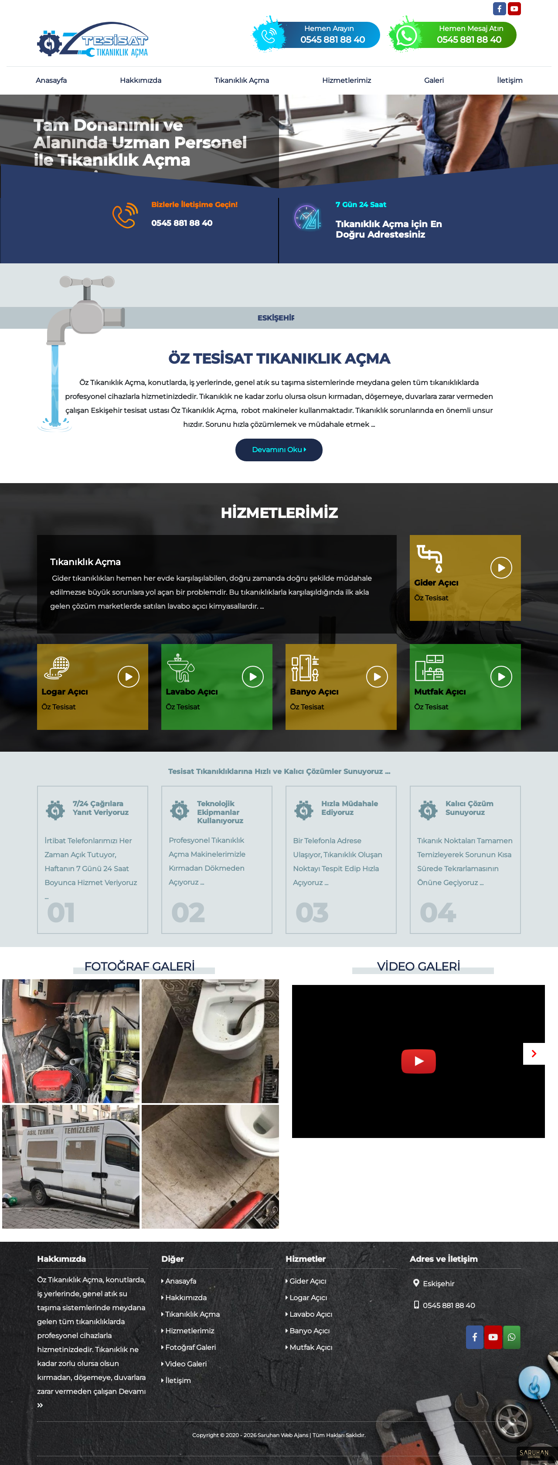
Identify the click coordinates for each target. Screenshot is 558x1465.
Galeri (434, 80)
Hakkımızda (140, 80)
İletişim (510, 80)
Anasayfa (51, 80)
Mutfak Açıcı (309, 1347)
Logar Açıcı (306, 1298)
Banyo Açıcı (308, 1331)
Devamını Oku (279, 450)
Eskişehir (432, 1283)
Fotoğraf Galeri (188, 1347)
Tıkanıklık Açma (241, 80)
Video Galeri (184, 1364)
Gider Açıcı (306, 1281)
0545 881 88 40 (442, 1305)
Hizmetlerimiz (346, 80)
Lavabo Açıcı (309, 1314)
